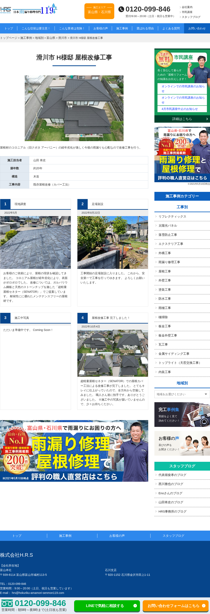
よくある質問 (171, 28)
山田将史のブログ (170, 486)
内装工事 (164, 357)
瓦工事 (163, 330)
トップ (8, 28)
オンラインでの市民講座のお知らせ (183, 85)
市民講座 (187, 12)
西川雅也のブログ (170, 469)
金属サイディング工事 (173, 339)
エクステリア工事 (170, 232)
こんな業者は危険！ (72, 28)
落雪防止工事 (167, 223)
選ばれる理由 (145, 28)
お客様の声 (100, 28)
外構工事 (164, 241)
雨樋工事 (164, 294)
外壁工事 (164, 268)
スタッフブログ (191, 16)
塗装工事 (164, 277)
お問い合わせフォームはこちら (174, 606)
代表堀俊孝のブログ (171, 460)
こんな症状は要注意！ (36, 28)
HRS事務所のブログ (172, 495)
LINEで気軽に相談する (105, 606)
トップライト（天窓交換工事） (179, 348)
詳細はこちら (182, 108)
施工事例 (122, 28)
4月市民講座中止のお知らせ (178, 98)
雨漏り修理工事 (169, 250)
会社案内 (187, 7)
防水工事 (164, 286)
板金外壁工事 (167, 321)
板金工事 (164, 312)
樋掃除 (163, 303)
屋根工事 (164, 259)
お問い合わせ (197, 28)
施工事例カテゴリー (182, 185)
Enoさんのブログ (170, 477)
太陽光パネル (167, 214)
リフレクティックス (171, 205)
